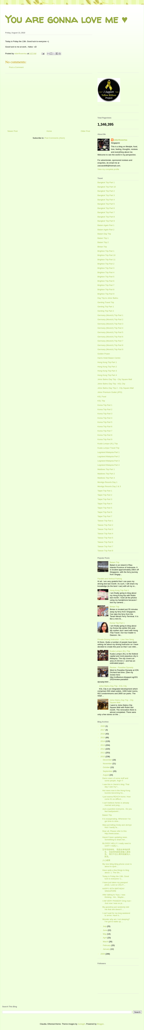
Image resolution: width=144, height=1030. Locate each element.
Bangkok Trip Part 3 (106, 195)
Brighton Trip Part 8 (106, 289)
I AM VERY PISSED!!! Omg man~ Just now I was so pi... (117, 902)
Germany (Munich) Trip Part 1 (110, 315)
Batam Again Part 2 (106, 229)
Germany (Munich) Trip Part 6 (110, 337)
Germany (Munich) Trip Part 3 (110, 324)
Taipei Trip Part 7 (105, 516)
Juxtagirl (81, 1024)
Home (49, 131)
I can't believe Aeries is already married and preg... (115, 804)
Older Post (85, 131)
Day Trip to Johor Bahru (108, 298)
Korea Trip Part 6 (105, 426)
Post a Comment (16, 67)
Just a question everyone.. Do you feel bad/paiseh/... (117, 810)
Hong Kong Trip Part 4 (107, 375)
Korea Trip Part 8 (105, 435)
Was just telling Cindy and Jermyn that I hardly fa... (117, 826)
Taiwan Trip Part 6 (105, 542)
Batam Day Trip (104, 234)
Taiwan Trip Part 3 (105, 529)
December (107, 760)
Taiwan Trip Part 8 (105, 551)
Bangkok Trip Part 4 (106, 200)
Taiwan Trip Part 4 (105, 533)
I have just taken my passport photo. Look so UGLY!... (115, 883)
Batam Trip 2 (103, 242)
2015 (102, 737)
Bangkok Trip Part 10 (107, 187)
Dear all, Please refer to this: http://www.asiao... (114, 832)
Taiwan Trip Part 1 (105, 521)
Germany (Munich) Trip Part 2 (110, 319)
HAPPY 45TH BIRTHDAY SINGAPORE (113, 889)
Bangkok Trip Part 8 (106, 217)
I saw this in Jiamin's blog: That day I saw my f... (115, 785)
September (108, 771)
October (106, 767)
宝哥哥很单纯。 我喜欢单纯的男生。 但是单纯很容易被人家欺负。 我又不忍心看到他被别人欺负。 (116, 853)
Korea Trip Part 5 (105, 422)
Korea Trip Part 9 (105, 439)
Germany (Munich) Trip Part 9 (110, 349)
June (105, 930)
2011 (102, 753)
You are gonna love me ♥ (66, 19)
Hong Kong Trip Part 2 (107, 366)
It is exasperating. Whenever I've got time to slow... (116, 820)
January (106, 949)
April (105, 938)
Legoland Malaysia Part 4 (109, 465)
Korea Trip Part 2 (105, 409)
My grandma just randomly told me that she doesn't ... (115, 908)
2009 (102, 954)
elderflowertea (120, 140)
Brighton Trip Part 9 (106, 294)
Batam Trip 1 (103, 238)
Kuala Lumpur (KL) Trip (108, 443)
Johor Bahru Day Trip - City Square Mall (115, 379)
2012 (102, 749)
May (105, 934)
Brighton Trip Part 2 (106, 264)
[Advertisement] (48, 100)
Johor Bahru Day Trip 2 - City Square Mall (116, 388)
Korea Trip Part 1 (105, 405)
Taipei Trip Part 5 (105, 508)
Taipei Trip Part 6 (105, 512)
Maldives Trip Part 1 (106, 469)
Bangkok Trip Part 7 (106, 212)
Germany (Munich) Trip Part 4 (110, 328)
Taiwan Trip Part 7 (105, 546)
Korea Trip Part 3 (105, 414)
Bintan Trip (102, 247)
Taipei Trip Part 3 (105, 499)
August (106, 775)
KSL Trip (101, 401)
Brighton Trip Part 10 (106, 255)
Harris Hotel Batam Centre (109, 358)
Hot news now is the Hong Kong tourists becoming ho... (116, 791)
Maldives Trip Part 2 (106, 474)
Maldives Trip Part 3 (106, 478)
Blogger (100, 1024)
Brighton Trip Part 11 (106, 259)
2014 (102, 741)
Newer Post (13, 131)
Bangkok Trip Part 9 (106, 221)
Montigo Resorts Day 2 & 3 (109, 486)
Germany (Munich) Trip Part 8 (110, 345)
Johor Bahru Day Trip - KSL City (111, 384)
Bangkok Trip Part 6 (106, 208)
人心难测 (106, 860)
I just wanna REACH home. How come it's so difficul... (116, 798)
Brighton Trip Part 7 (106, 285)
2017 (102, 730)
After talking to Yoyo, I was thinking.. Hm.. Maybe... (113, 896)
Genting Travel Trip (106, 302)
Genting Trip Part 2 (106, 311)
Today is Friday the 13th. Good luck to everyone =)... (115, 877)
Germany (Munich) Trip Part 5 (110, 332)
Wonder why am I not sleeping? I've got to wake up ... (116, 920)
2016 (102, 734)
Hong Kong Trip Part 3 (107, 371)
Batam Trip (114, 562)
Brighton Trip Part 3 (106, 268)
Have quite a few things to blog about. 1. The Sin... (115, 871)
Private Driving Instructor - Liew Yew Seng (116, 639)
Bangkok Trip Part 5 (106, 204)
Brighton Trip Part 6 (106, 281)
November (107, 763)
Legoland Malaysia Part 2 (109, 456)
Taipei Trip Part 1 (105, 491)
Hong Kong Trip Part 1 (107, 362)
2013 (102, 745)
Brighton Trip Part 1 (106, 251)
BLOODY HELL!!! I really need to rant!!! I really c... (116, 844)
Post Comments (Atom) (55, 138)
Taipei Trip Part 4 (105, 503)
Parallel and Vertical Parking (110, 579)
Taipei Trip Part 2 (105, 495)
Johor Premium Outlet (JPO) (110, 392)
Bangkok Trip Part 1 (106, 182)
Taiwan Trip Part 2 (105, 525)
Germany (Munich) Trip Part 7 (110, 341)
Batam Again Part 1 (106, 225)
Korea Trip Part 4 (105, 418)
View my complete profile (108, 169)
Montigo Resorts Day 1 (107, 482)
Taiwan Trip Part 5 (105, 538)
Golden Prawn (104, 354)
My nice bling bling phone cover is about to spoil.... (117, 865)
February (107, 945)
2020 (102, 726)
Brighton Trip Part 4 (106, 272)
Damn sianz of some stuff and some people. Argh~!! (115, 779)
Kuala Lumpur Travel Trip (108, 448)
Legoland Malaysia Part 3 (109, 461)
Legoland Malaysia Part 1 (109, 452)
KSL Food (102, 396)
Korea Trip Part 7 (105, 431)
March (106, 941)
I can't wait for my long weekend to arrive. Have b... (116, 914)
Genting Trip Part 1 (106, 306)
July (105, 926)
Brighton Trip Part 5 (106, 277)
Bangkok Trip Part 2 (106, 191)
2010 (102, 756)
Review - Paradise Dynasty (121, 667)
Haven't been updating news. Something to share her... (114, 838)
